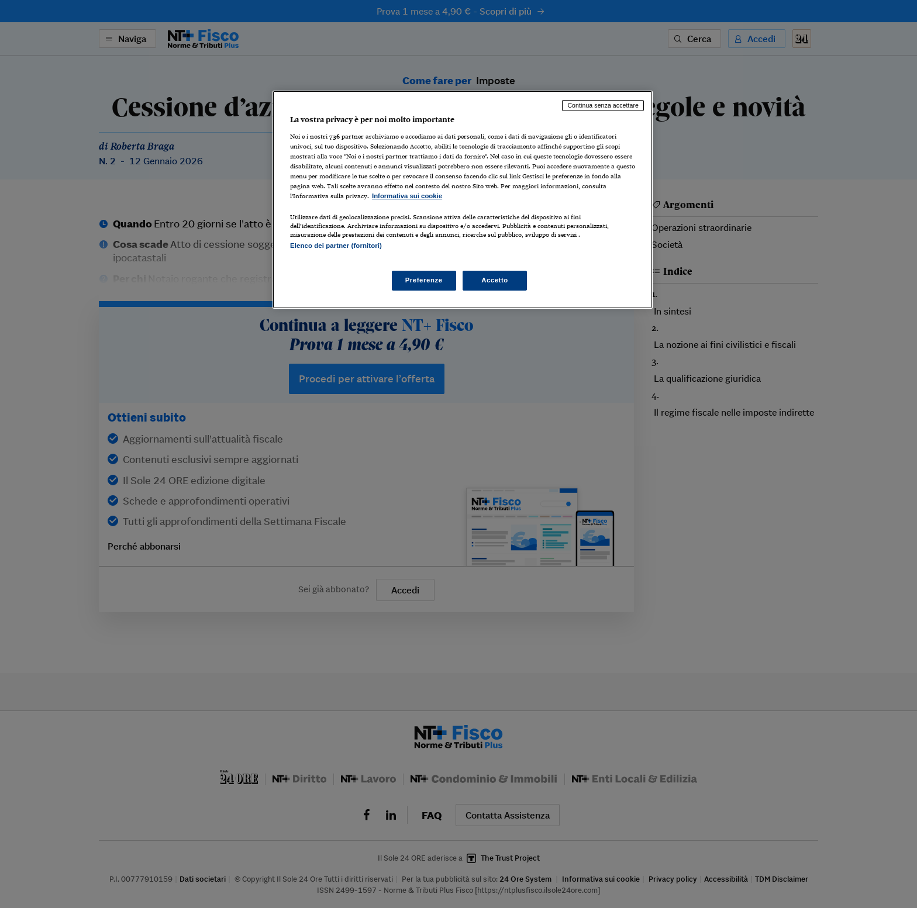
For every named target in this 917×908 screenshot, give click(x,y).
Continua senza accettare (603, 105)
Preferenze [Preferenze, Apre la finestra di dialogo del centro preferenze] (424, 280)
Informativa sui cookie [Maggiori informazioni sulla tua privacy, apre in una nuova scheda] (407, 195)
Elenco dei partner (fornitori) (336, 245)
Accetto (494, 280)
